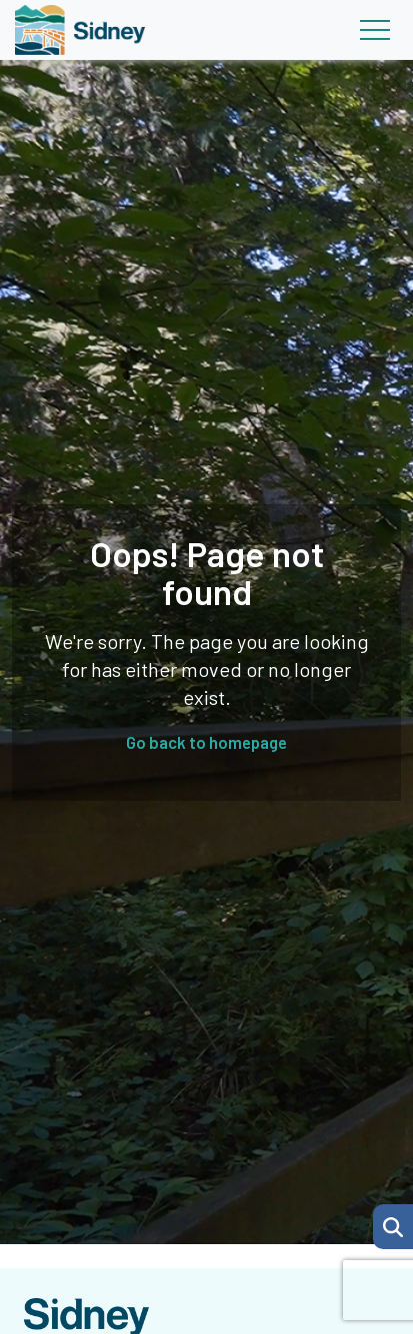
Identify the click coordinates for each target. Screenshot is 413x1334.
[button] (393, 1226)
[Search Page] (393, 1224)
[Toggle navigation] (374, 30)
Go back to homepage (206, 742)
